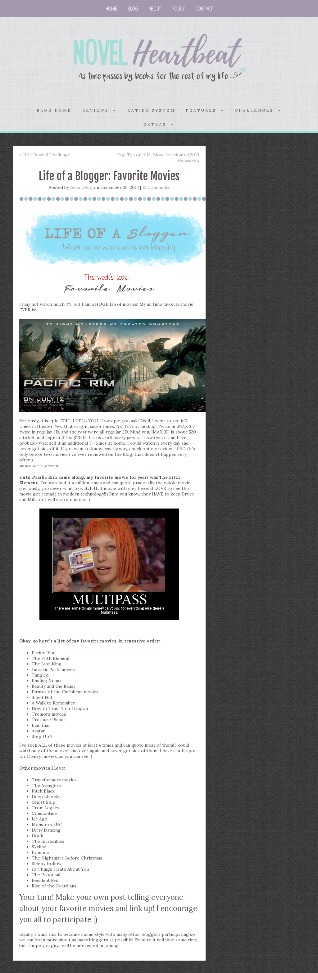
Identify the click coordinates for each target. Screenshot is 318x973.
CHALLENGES (258, 110)
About (155, 8)
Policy (178, 8)
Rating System (151, 110)
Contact (204, 8)
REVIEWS (99, 110)
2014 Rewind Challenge (46, 155)
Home (111, 8)
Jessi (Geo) (81, 187)
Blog (133, 8)
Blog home (54, 110)
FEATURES (205, 110)
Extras (159, 124)
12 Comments (156, 187)
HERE (179, 448)
